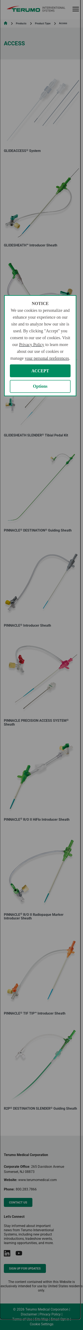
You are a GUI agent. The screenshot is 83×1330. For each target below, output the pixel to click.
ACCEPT (40, 370)
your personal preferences (47, 358)
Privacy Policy (31, 344)
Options (40, 386)
